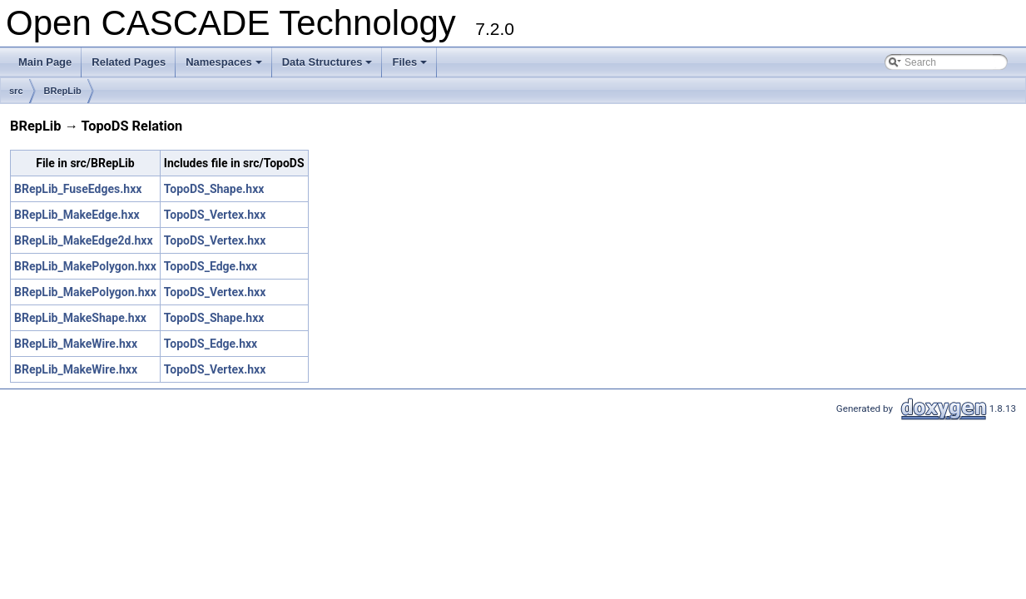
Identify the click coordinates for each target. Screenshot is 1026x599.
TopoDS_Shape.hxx (214, 189)
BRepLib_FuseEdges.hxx (77, 189)
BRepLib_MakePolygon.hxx (85, 266)
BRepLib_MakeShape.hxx (80, 317)
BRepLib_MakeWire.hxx (75, 343)
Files (410, 66)
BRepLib (63, 91)
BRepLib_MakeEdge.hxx (77, 214)
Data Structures (328, 66)
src (16, 91)
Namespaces (225, 66)
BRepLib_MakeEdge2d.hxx (83, 240)
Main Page (45, 62)
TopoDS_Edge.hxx (210, 266)
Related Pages (129, 62)
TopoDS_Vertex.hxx (215, 214)
